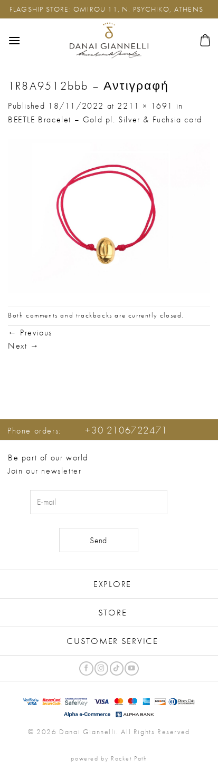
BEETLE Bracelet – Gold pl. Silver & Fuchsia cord (105, 119)
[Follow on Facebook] (86, 668)
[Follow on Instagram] (101, 668)
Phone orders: (87, 430)
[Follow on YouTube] (131, 668)
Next (24, 345)
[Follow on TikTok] (117, 668)
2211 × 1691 (145, 105)
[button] (14, 40)
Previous (30, 332)
